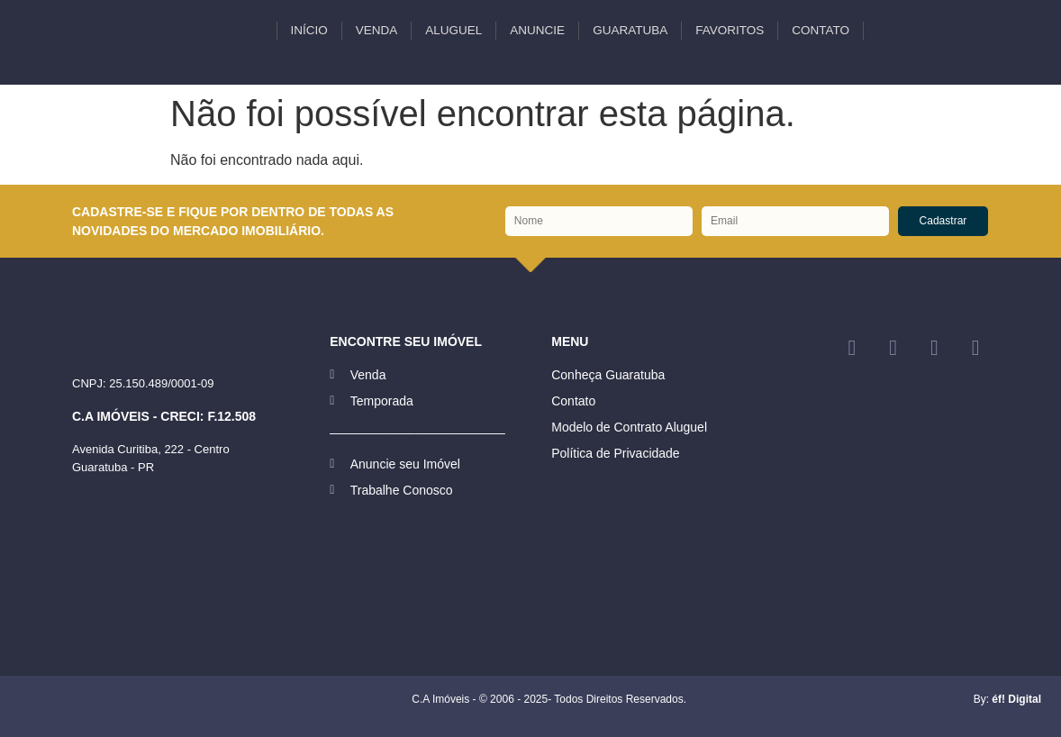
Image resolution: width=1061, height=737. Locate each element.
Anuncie (537, 30)
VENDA (377, 30)
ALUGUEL (453, 30)
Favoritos (729, 30)
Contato (820, 30)
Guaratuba (630, 30)
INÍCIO (309, 30)
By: (1007, 699)
